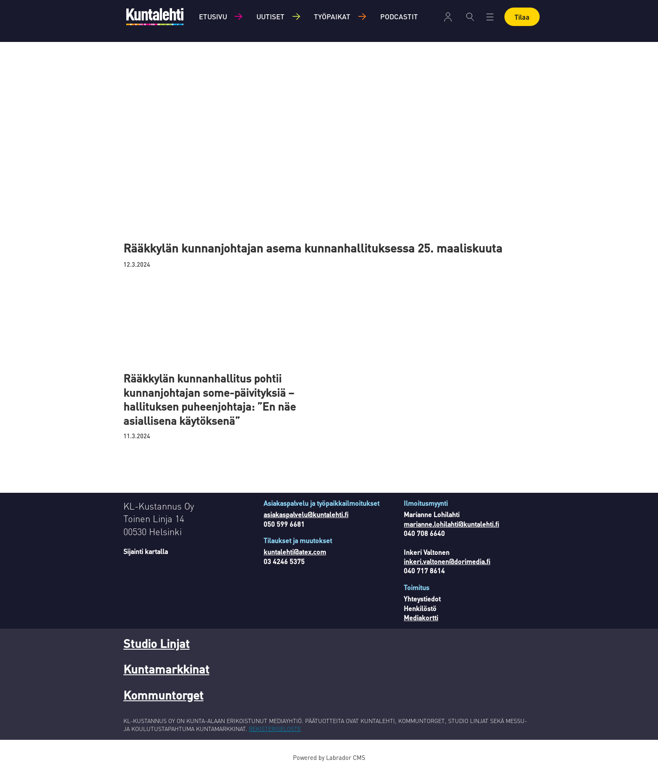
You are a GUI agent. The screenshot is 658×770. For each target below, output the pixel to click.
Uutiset (270, 16)
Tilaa (522, 17)
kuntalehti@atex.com (295, 551)
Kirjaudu (448, 17)
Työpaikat (332, 16)
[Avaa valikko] (490, 17)
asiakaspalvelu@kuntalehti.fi (306, 514)
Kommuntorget (163, 694)
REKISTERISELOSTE (275, 728)
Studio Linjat (156, 643)
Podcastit (399, 16)
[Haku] (470, 16)
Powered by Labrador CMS (329, 757)
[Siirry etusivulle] (154, 17)
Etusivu (213, 16)
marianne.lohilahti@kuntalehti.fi (451, 524)
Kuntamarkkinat (166, 668)
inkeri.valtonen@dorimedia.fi (447, 561)
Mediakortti (421, 617)
